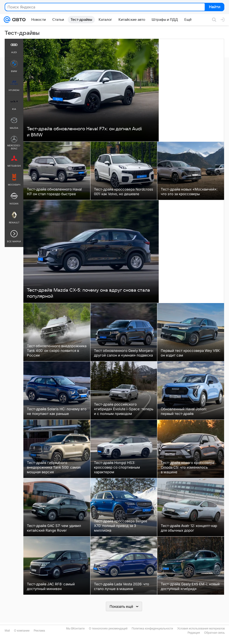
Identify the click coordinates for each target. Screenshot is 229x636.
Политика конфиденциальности (152, 628)
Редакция (194, 632)
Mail (7, 630)
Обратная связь (214, 632)
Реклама (39, 630)
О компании (21, 630)
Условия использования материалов (201, 628)
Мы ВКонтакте (75, 628)
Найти (214, 7)
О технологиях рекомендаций (108, 628)
